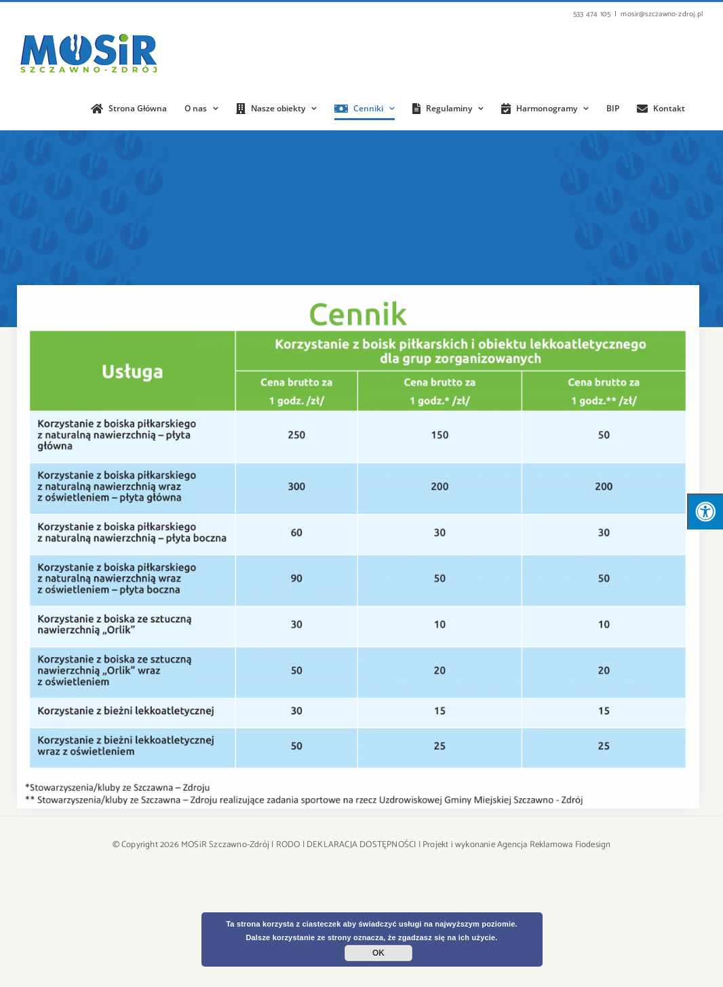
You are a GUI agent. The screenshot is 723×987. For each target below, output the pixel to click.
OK (378, 953)
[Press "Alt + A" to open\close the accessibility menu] (705, 511)
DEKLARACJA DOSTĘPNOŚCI (361, 845)
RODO (288, 845)
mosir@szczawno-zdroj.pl (662, 14)
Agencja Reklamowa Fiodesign (553, 845)
